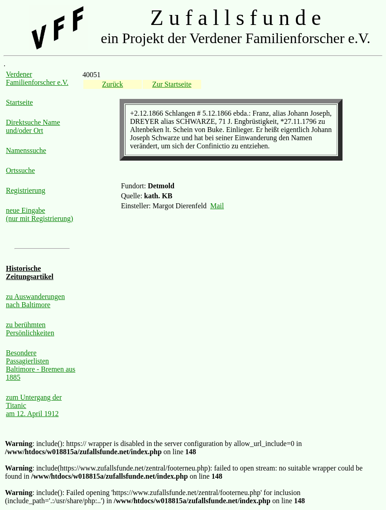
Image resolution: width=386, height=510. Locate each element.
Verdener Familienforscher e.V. (37, 78)
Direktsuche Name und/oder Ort (33, 126)
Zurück (112, 84)
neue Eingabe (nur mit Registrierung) (39, 214)
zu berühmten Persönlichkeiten (30, 329)
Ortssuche (20, 170)
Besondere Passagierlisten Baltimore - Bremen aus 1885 (40, 365)
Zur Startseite (172, 84)
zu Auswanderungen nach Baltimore (35, 301)
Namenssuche (26, 150)
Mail (217, 206)
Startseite (19, 102)
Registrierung (25, 190)
